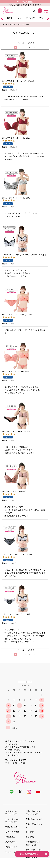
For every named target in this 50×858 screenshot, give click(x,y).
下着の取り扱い (12, 827)
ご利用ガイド (11, 847)
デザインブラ (29, 18)
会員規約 (30, 837)
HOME (6, 24)
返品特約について (34, 819)
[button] (34, 47)
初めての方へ (11, 842)
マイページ (10, 852)
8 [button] (29, 47)
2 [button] (20, 47)
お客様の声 (10, 837)
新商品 (9, 18)
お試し (18, 18)
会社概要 (30, 832)
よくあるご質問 (12, 832)
